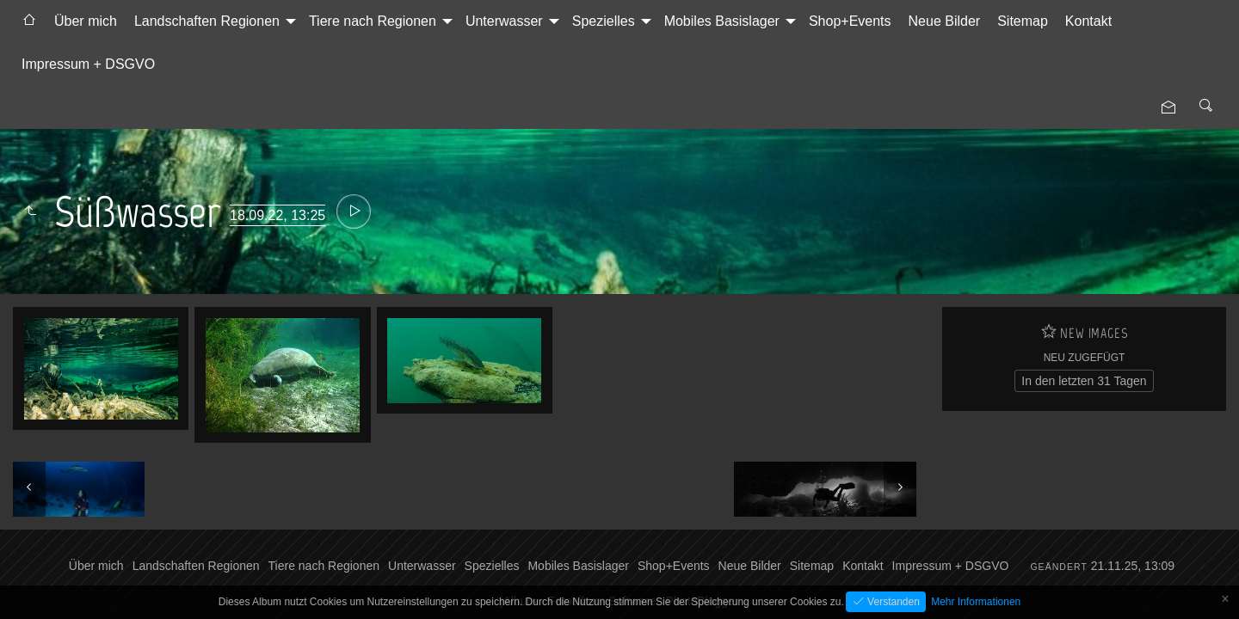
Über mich (85, 21)
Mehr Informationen (975, 602)
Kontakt (1088, 21)
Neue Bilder (945, 21)
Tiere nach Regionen (372, 21)
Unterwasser (504, 21)
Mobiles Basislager (722, 21)
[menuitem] (29, 21)
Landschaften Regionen (207, 21)
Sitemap (1022, 21)
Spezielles (603, 21)
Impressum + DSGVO (88, 64)
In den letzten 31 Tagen (1083, 381)
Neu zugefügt (1084, 358)
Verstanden (892, 602)
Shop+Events (850, 21)
